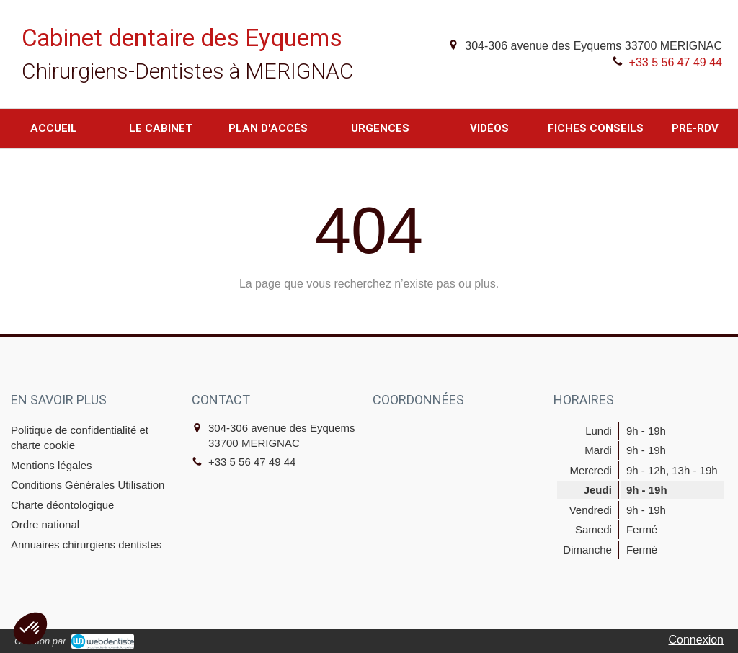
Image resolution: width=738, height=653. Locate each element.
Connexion (696, 640)
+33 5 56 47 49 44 (675, 62)
